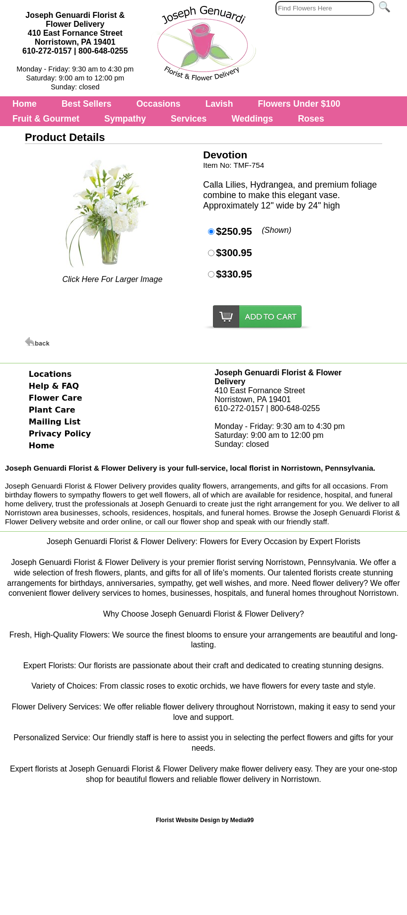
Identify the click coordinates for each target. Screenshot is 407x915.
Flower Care (55, 398)
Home (24, 104)
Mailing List (54, 421)
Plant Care (52, 410)
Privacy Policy (60, 433)
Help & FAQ (54, 386)
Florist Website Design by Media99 (205, 820)
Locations (50, 374)
